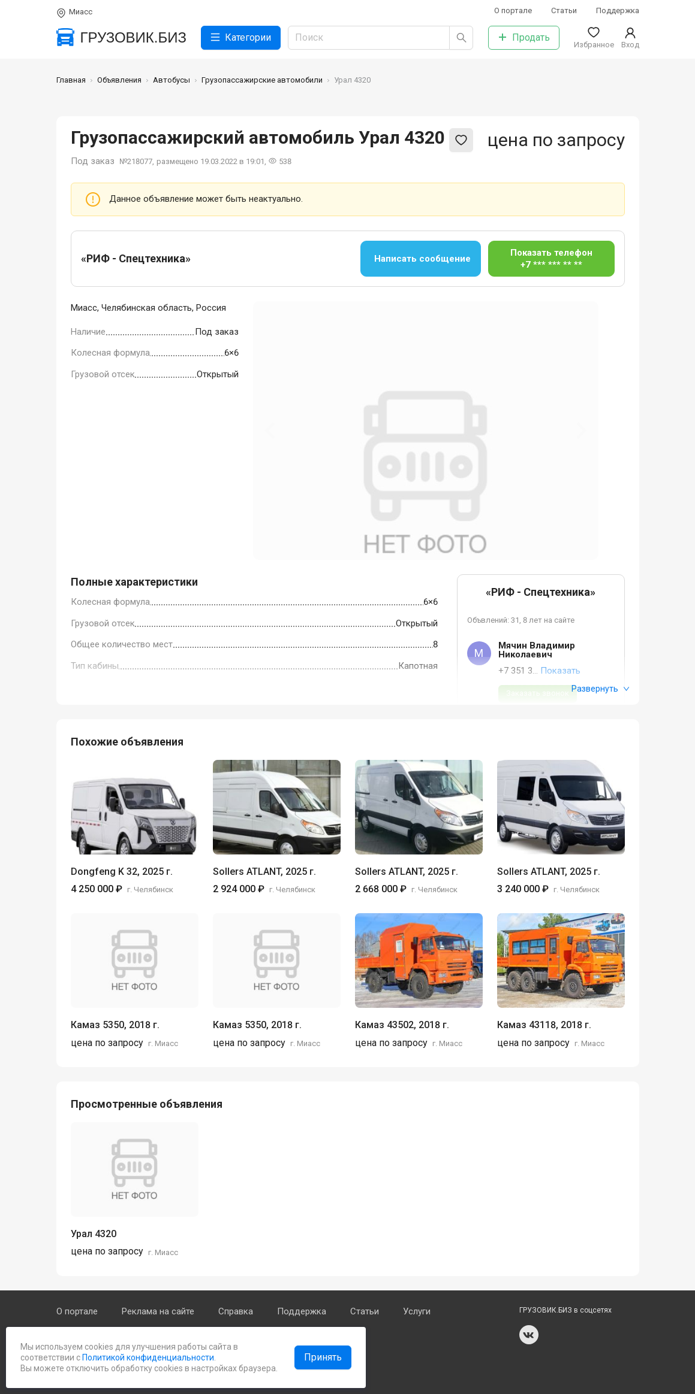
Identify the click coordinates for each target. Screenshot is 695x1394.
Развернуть (600, 688)
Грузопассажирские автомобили (262, 79)
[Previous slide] (271, 431)
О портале (513, 10)
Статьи (564, 10)
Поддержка (617, 10)
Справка (235, 1311)
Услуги (417, 1311)
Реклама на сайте (158, 1311)
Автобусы (171, 79)
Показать (560, 670)
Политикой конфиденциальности (147, 1357)
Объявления (119, 79)
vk (528, 1334)
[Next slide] (580, 431)
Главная (71, 79)
